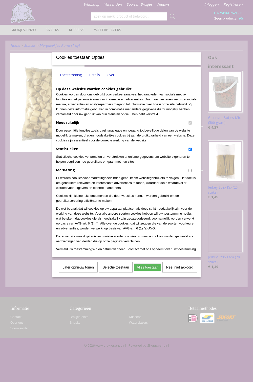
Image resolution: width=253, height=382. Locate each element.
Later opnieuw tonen (78, 274)
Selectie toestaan (116, 274)
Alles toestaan (147, 274)
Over (110, 81)
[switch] (190, 129)
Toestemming (70, 81)
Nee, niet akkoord (179, 274)
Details (94, 81)
